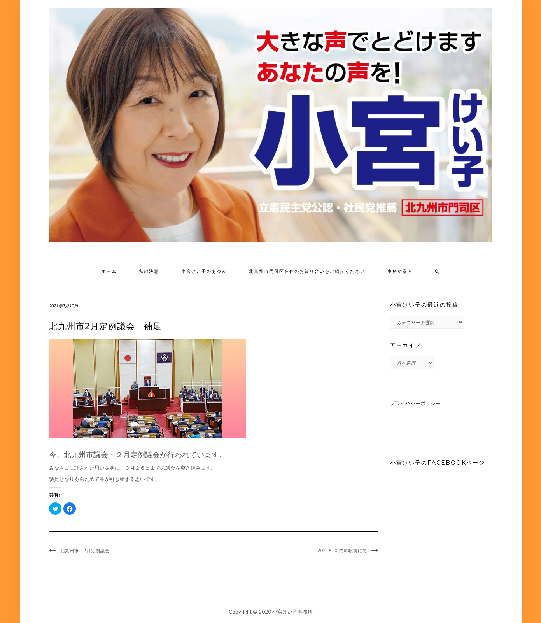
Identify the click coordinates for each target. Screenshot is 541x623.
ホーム (109, 271)
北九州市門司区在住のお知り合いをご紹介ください (307, 271)
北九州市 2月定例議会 (85, 550)
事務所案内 (400, 271)
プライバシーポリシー (415, 403)
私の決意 (149, 271)
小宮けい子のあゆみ (204, 271)
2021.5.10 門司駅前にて (342, 550)
